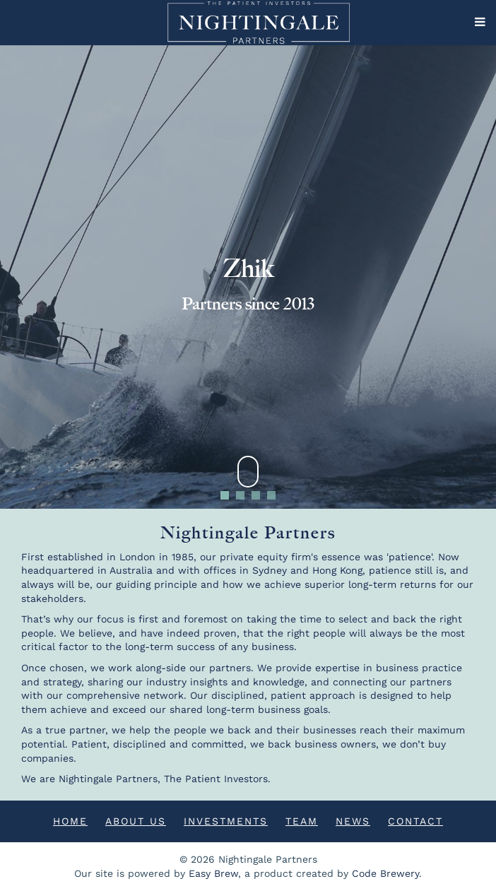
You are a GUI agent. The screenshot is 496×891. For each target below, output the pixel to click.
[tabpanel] (248, 277)
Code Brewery (385, 873)
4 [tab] (271, 495)
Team (301, 821)
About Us (135, 821)
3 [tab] (256, 495)
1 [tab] (225, 495)
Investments (226, 821)
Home (70, 821)
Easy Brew (213, 873)
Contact (415, 821)
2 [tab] (240, 495)
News (353, 821)
